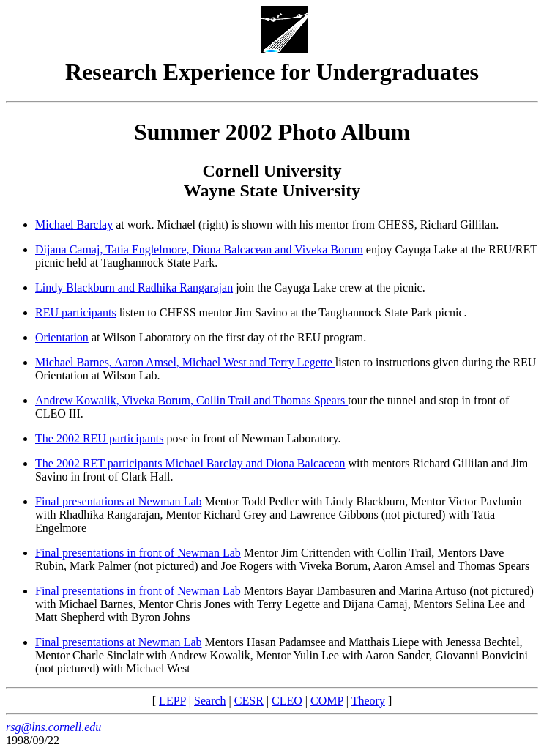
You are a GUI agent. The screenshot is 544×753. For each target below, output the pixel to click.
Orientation (62, 337)
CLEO (287, 700)
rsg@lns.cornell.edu (53, 727)
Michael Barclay (74, 224)
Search (210, 700)
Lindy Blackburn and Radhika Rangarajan (134, 287)
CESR (249, 700)
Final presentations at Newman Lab (118, 501)
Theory (368, 700)
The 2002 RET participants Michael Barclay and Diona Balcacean (190, 463)
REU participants (75, 312)
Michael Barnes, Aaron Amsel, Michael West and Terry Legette (185, 362)
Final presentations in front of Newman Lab (138, 552)
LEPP (172, 700)
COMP (326, 700)
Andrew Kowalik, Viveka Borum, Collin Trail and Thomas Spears (191, 400)
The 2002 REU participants (99, 438)
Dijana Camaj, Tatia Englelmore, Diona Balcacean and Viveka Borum (199, 249)
